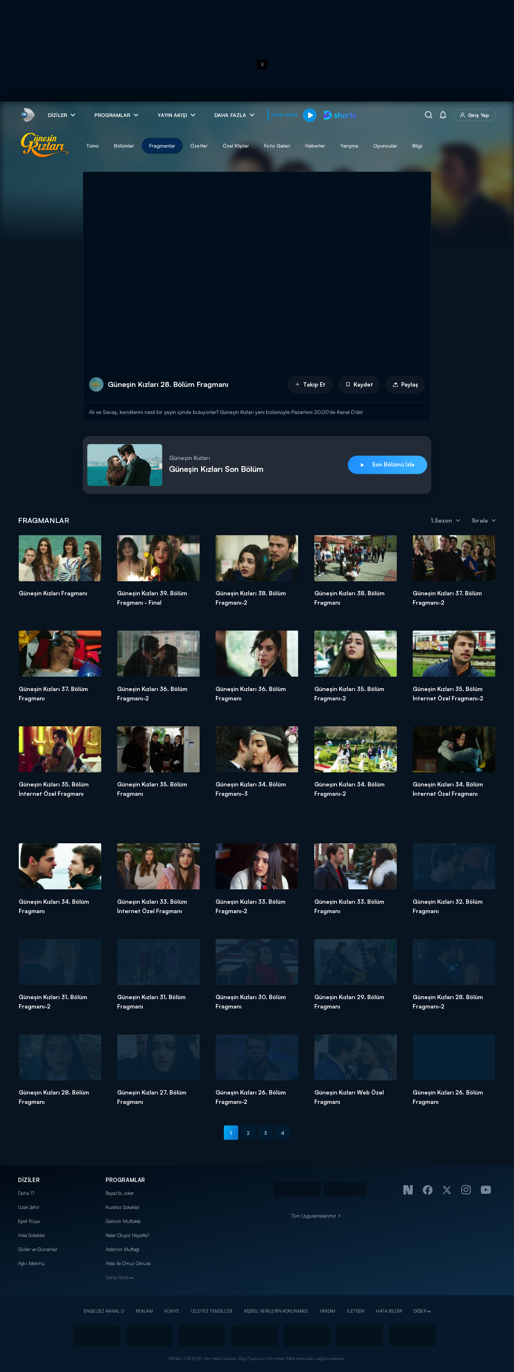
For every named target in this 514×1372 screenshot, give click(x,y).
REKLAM (144, 1311)
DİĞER (419, 1311)
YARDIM (327, 1311)
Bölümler (124, 146)
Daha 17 (26, 1193)
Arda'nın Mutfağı (122, 1249)
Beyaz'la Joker (120, 1193)
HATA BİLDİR (389, 1311)
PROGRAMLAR (125, 1180)
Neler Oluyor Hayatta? (127, 1235)
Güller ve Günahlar (37, 1249)
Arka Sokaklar (31, 1235)
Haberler (315, 146)
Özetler (199, 146)
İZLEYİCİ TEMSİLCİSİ (211, 1311)
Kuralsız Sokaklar (122, 1207)
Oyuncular (385, 146)
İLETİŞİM (355, 1311)
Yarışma (349, 146)
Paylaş (405, 384)
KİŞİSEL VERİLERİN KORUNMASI (276, 1311)
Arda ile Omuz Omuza (128, 1263)
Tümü (92, 146)
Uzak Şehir (28, 1207)
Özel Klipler (236, 146)
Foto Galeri (277, 146)
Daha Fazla (117, 1277)
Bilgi (417, 146)
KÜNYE (171, 1311)
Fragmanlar (162, 146)
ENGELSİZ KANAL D (104, 1311)
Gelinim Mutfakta (123, 1221)
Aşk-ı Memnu (31, 1263)
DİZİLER (29, 1180)
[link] (27, 115)
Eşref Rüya (29, 1221)
